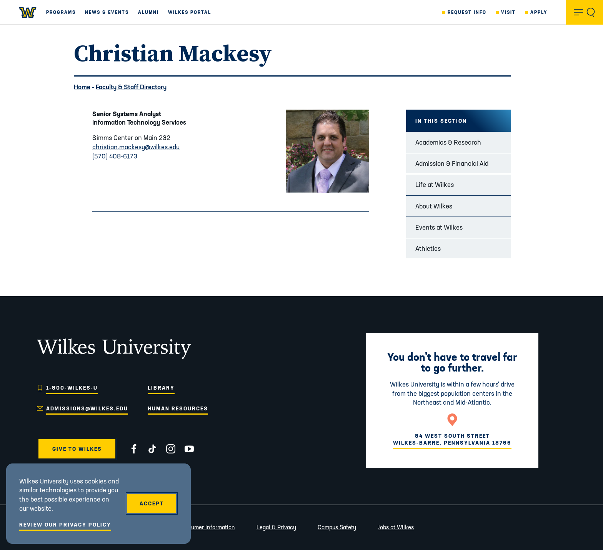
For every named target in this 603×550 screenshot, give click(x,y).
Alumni (148, 12)
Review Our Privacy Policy (65, 524)
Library (161, 387)
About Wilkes (433, 206)
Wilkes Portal (189, 12)
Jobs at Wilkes (396, 527)
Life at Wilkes (434, 184)
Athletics (428, 248)
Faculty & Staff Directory (131, 87)
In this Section (441, 120)
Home (82, 87)
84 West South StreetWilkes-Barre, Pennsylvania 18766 (452, 439)
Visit (508, 12)
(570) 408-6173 (114, 156)
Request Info (467, 12)
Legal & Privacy (276, 527)
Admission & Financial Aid (451, 163)
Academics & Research (448, 142)
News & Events (107, 12)
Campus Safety (337, 527)
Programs (61, 12)
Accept (152, 503)
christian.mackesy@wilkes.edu (136, 147)
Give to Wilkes (77, 448)
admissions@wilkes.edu (87, 408)
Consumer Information (206, 527)
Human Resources (178, 408)
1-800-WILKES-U (72, 387)
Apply (539, 12)
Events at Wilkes (439, 227)
